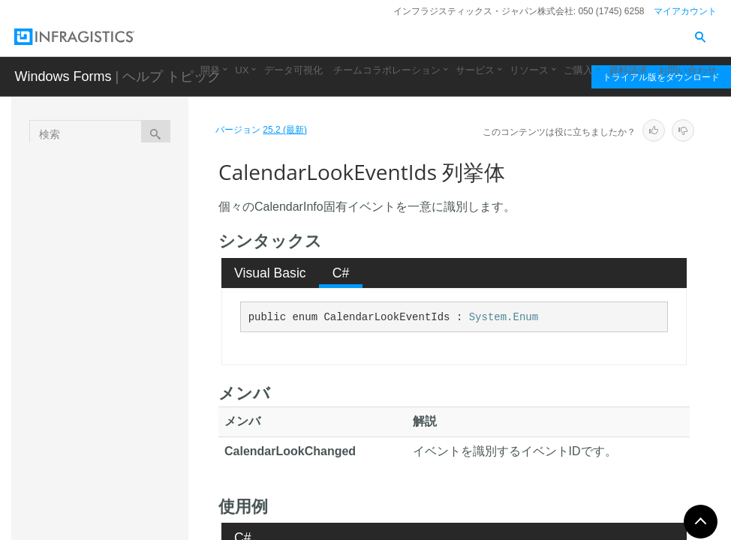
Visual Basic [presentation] (270, 273)
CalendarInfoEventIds (140, 250)
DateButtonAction (136, 490)
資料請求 (628, 70)
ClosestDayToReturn (138, 415)
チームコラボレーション (387, 70)
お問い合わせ (687, 70)
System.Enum (503, 317)
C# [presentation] (341, 273)
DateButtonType (132, 517)
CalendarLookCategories (139, 291)
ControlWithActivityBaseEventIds (139, 456)
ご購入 (578, 70)
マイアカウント (685, 11)
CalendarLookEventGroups (140, 333)
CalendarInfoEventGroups (138, 209)
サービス (475, 70)
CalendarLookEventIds (139, 374)
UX (241, 70)
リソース (529, 70)
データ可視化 (293, 70)
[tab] (270, 273)
